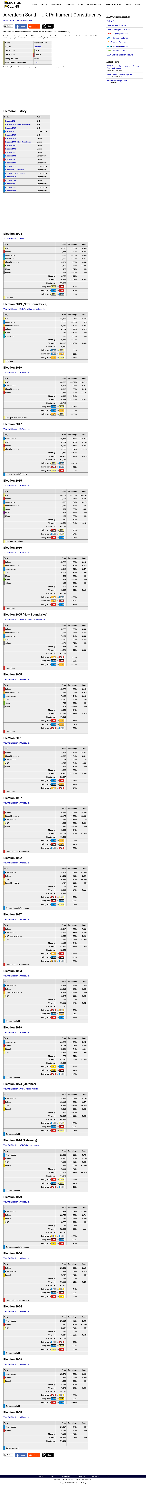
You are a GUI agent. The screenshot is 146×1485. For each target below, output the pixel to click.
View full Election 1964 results (16, 1311)
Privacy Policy (66, 1476)
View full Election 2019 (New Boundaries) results (24, 309)
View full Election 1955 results (16, 1417)
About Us (40, 1476)
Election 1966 (10, 180)
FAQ (107, 1476)
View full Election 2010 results (16, 552)
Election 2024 (10, 121)
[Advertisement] (52, 90)
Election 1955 (10, 191)
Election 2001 (10, 149)
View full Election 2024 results (16, 239)
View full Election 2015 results (16, 485)
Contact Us (95, 1476)
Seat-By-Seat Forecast (116, 25)
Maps (80, 5)
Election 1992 (10, 156)
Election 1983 (10, 163)
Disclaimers (81, 1476)
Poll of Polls (112, 21)
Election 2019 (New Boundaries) (18, 124)
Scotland (37, 47)
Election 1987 (10, 159)
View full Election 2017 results (16, 429)
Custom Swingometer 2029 (118, 30)
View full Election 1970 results (16, 1202)
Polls (44, 5)
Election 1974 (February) (15, 173)
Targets (116, 34)
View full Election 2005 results (16, 679)
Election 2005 (10, 145)
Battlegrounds (113, 5)
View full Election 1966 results (16, 1258)
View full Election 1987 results (16, 919)
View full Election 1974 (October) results (20, 1089)
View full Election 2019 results (16, 372)
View (36, 63)
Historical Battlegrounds (117, 81)
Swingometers (94, 5)
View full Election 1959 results (16, 1364)
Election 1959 (10, 187)
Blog (34, 5)
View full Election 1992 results (16, 863)
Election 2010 (10, 138)
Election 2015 (10, 135)
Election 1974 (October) (14, 170)
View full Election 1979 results (16, 1032)
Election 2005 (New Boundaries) (18, 142)
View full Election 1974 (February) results (21, 1145)
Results (70, 5)
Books (52, 1476)
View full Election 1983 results (16, 976)
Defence (124, 34)
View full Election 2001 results (16, 743)
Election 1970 (10, 177)
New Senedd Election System (119, 74)
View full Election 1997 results (16, 803)
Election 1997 (10, 152)
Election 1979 (10, 166)
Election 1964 (10, 184)
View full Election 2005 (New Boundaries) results (24, 619)
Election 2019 (10, 128)
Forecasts (56, 5)
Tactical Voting (132, 5)
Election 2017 (10, 131)
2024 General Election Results (120, 55)
